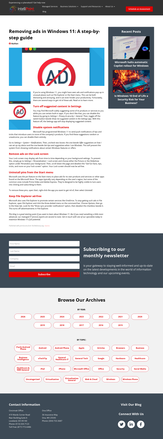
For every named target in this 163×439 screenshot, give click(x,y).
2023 (81, 316)
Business (140, 348)
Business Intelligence (23, 358)
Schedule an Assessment (139, 9)
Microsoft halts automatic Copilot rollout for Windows (131, 63)
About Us (110, 6)
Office (101, 369)
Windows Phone (130, 379)
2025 (42, 316)
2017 (81, 325)
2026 (23, 316)
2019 (42, 325)
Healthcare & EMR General (23, 369)
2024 (62, 316)
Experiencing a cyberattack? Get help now (27, 2)
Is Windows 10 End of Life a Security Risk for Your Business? (131, 99)
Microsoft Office (81, 369)
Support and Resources (92, 6)
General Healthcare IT (62, 358)
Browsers (120, 348)
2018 (62, 325)
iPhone (62, 369)
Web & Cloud (91, 379)
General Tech (81, 358)
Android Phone (62, 348)
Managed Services (50, 6)
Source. (47, 226)
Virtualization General (71, 379)
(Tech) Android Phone (23, 348)
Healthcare (140, 358)
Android (42, 348)
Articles (101, 348)
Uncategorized (33, 379)
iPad (42, 369)
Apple (81, 348)
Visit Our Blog (131, 404)
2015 (120, 325)
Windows (110, 379)
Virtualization (52, 379)
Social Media (140, 369)
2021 (120, 316)
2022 (101, 316)
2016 (101, 325)
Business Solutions (69, 6)
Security (121, 369)
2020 (140, 316)
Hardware (120, 358)
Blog (44, 11)
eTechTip (42, 358)
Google (101, 358)
